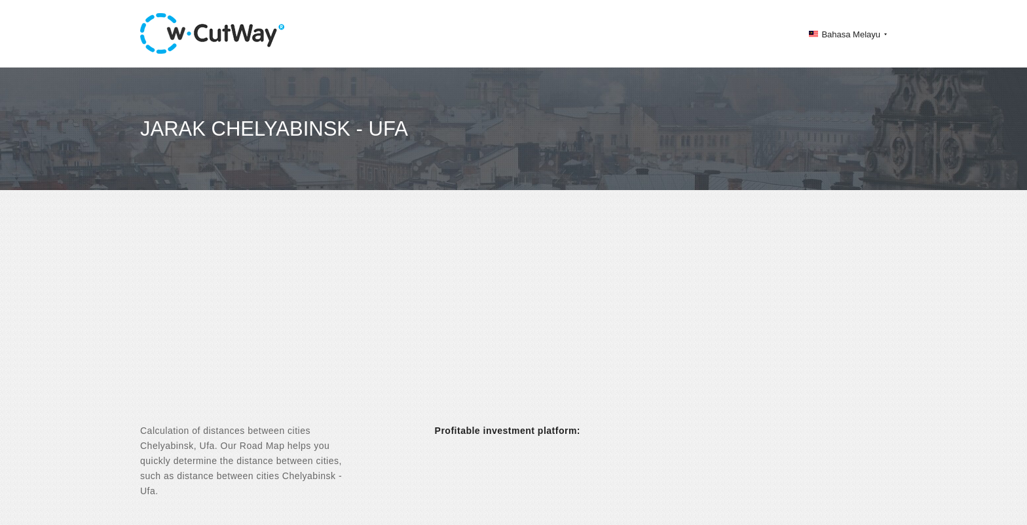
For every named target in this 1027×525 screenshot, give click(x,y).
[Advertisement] (513, 318)
